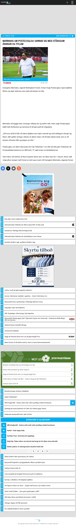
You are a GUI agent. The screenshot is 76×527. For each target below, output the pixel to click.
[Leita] (67, 2)
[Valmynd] (72, 2)
